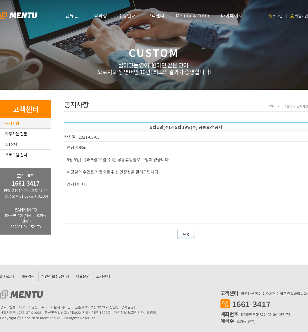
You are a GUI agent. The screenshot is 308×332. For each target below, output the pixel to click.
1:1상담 (11, 144)
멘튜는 (71, 15)
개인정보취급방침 (55, 276)
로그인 (276, 15)
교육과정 (98, 15)
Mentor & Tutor (193, 15)
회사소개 (7, 276)
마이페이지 (232, 15)
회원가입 (299, 15)
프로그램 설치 (16, 154)
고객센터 (156, 15)
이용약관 (28, 276)
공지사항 (12, 123)
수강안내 (127, 15)
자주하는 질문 (16, 133)
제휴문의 (83, 276)
